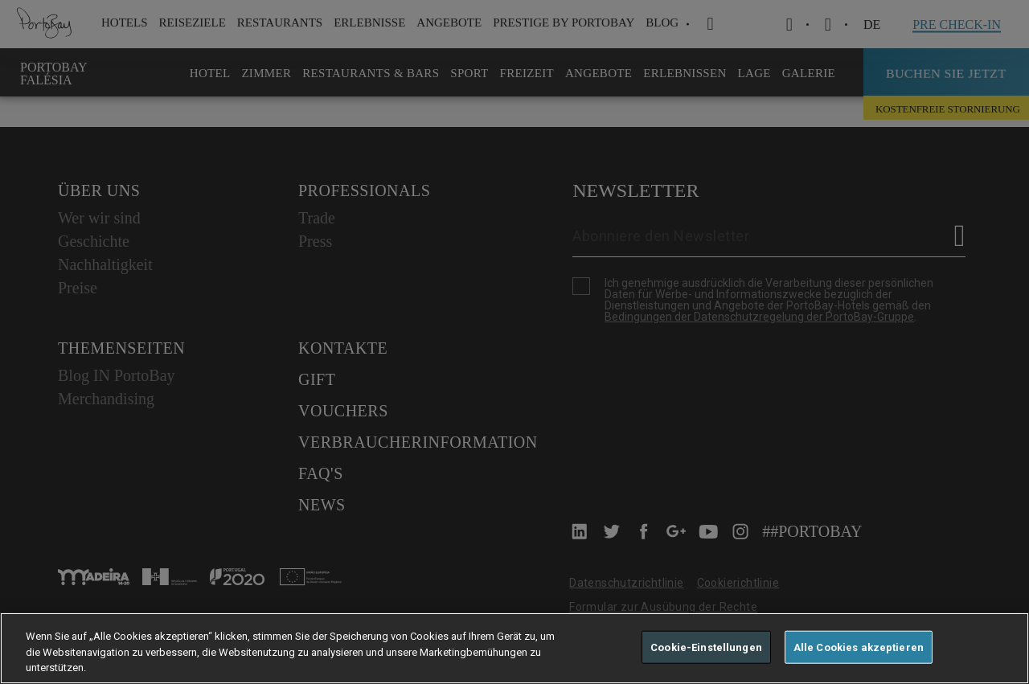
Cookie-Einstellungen (706, 647)
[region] (514, 648)
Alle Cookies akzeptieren (858, 647)
